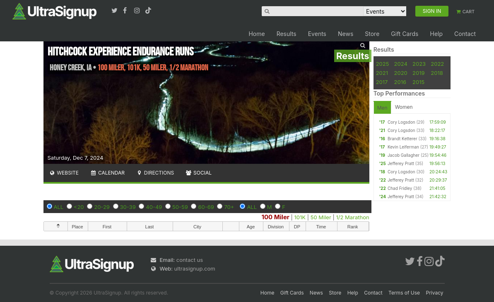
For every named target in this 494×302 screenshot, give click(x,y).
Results (286, 33)
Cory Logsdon (401, 122)
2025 (382, 63)
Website (64, 173)
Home (256, 33)
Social (199, 173)
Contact (465, 33)
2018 (437, 73)
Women (404, 107)
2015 (418, 82)
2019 (418, 73)
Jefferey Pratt (401, 163)
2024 (400, 63)
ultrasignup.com (194, 268)
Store (372, 33)
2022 (437, 63)
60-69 (206, 207)
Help (436, 33)
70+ (229, 207)
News (345, 33)
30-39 (128, 207)
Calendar (107, 173)
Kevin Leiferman (403, 146)
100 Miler (275, 217)
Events (317, 33)
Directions (155, 173)
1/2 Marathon (352, 217)
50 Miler (321, 217)
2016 (400, 82)
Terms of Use (404, 293)
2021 (382, 73)
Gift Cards (404, 33)
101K (300, 217)
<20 (79, 207)
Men (382, 108)
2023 (419, 63)
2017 (382, 82)
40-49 (154, 207)
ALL (59, 207)
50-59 (180, 207)
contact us (189, 259)
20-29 (102, 207)
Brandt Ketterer (402, 138)
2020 (400, 73)
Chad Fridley (400, 188)
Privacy (434, 293)
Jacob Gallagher (403, 155)
